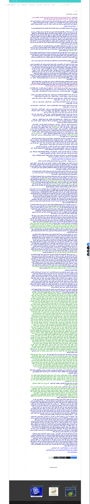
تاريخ (26, 5)
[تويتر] (68, 458)
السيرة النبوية (32, 5)
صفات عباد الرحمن (55, 5)
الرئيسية (61, 5)
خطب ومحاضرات (40, 5)
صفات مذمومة (47, 5)
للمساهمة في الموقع (19, 5)
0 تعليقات (75, 11)
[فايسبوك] (74, 458)
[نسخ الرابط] (62, 458)
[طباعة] (56, 458)
